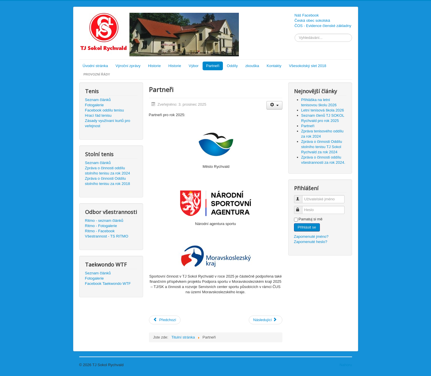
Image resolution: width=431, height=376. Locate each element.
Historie (154, 66)
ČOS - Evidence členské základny (323, 26)
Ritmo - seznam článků (104, 220)
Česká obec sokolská (312, 20)
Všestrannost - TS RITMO (106, 236)
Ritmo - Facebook (100, 231)
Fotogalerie (94, 105)
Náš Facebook (307, 15)
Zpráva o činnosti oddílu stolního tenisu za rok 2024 (107, 170)
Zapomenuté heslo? (310, 242)
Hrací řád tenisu (98, 115)
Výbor (194, 66)
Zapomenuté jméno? (311, 236)
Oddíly (232, 66)
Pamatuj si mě (310, 219)
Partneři (212, 66)
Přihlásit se (307, 227)
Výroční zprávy (128, 66)
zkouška (252, 66)
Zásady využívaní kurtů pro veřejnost (107, 123)
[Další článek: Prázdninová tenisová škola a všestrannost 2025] (265, 320)
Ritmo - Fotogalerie (101, 226)
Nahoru (346, 365)
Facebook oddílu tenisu (104, 110)
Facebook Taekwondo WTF (108, 283)
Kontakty (274, 66)
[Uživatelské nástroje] (274, 105)
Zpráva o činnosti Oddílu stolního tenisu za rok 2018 (107, 181)
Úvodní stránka (95, 66)
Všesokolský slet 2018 (307, 66)
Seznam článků (98, 100)
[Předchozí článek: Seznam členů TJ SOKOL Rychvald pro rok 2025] (165, 320)
